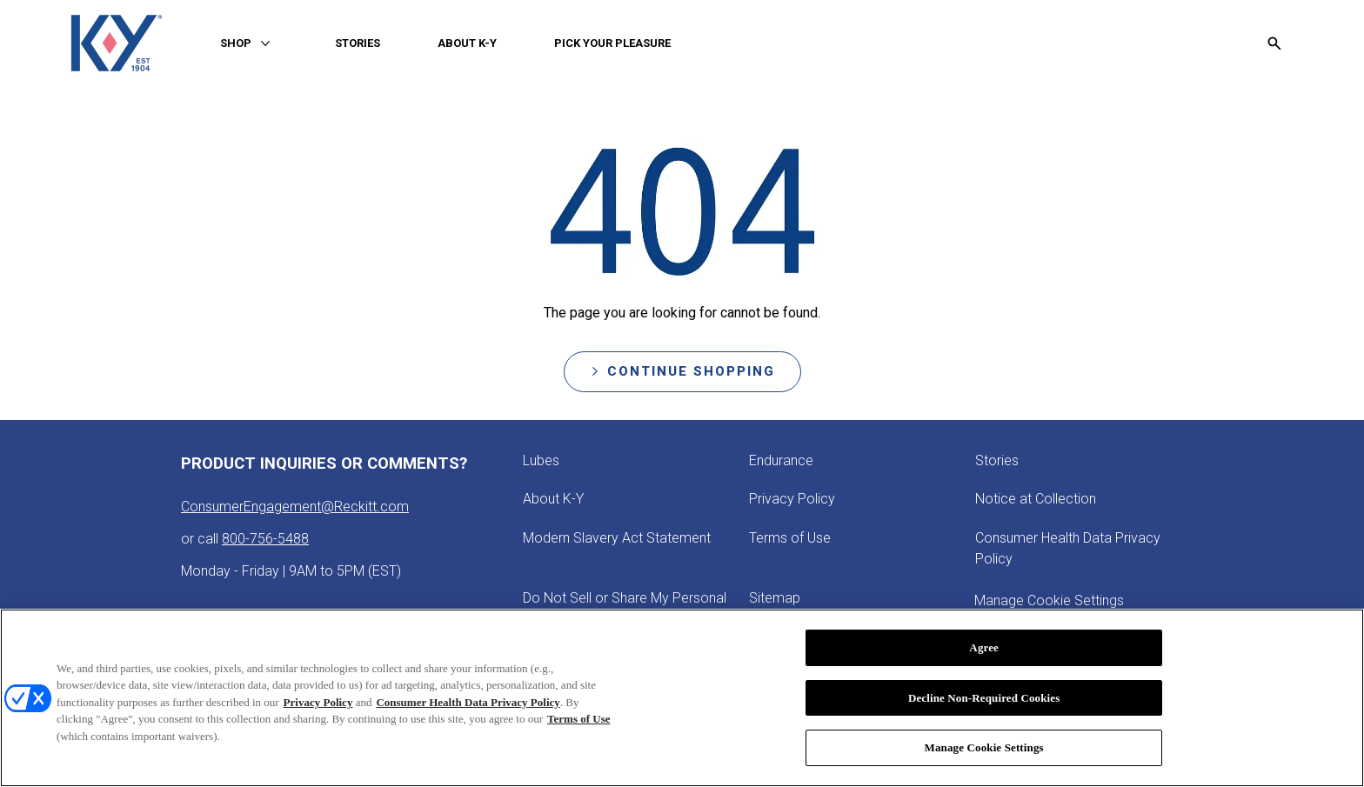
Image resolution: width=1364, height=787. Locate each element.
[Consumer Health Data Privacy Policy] (1078, 548)
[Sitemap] (774, 598)
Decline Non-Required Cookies (984, 699)
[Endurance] (781, 461)
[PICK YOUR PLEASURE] (612, 43)
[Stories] (997, 461)
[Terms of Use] (790, 538)
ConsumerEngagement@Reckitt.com (295, 506)
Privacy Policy (318, 703)
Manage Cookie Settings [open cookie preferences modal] (1049, 600)
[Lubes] (541, 461)
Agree (984, 649)
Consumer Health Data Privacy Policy (467, 703)
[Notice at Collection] (1035, 499)
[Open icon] (1274, 43)
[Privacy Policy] (792, 499)
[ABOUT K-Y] (467, 43)
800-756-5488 (265, 538)
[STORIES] (357, 43)
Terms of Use (578, 721)
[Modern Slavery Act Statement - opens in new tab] (617, 538)
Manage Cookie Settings (984, 750)
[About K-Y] (553, 499)
